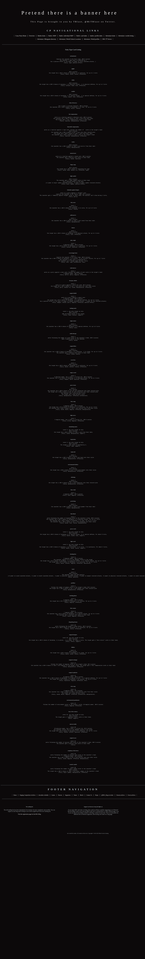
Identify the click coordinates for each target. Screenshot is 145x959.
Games (53, 853)
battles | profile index (96, 36)
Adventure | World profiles (92, 39)
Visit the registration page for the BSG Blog (29, 872)
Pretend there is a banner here (69, 13)
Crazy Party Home (20, 36)
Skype (96, 853)
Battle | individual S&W (66, 36)
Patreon (60, 853)
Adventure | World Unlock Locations (70, 39)
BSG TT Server (107, 39)
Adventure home (110, 36)
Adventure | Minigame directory (46, 39)
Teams (75, 853)
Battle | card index (81, 36)
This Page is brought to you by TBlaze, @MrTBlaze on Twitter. (73, 22)
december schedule (43, 853)
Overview (32, 36)
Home (15, 853)
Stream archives (120, 853)
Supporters (68, 853)
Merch (81, 853)
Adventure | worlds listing (126, 36)
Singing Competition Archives (28, 853)
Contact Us (89, 853)
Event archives (131, 853)
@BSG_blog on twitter (107, 853)
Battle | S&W (52, 36)
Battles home (41, 36)
